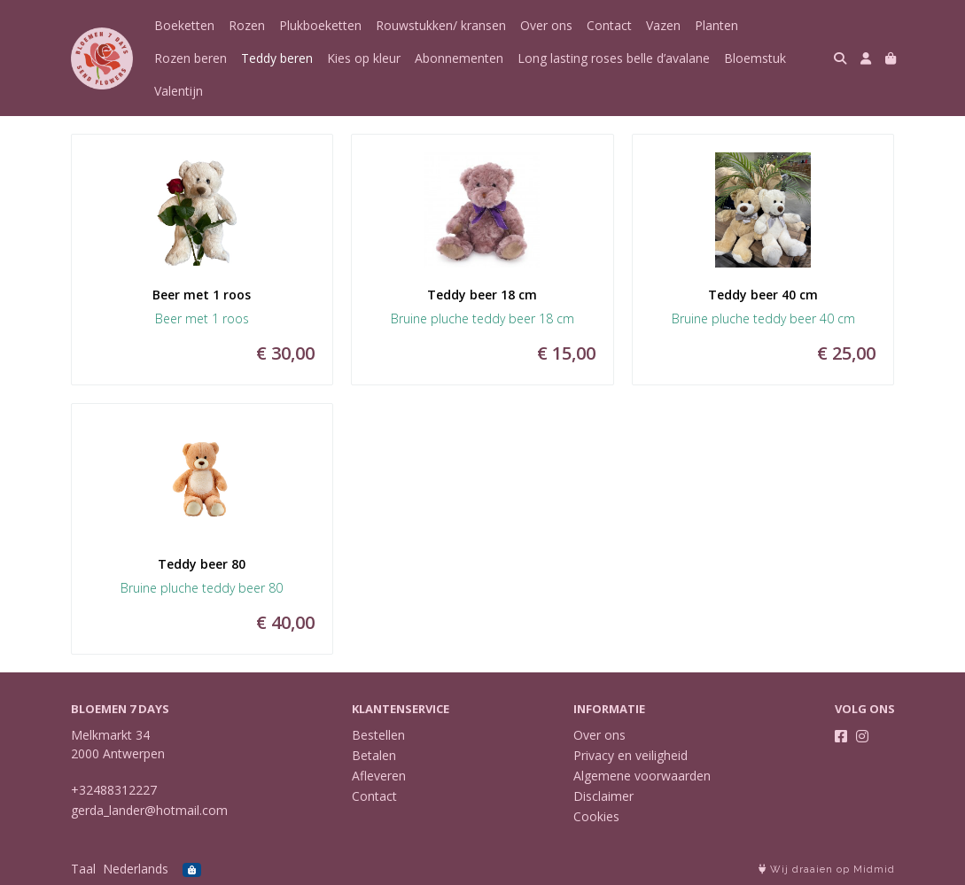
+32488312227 (114, 789)
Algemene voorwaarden (642, 775)
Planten (716, 25)
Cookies (596, 816)
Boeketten (184, 25)
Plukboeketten (320, 25)
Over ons (546, 25)
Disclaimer (603, 796)
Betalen (374, 755)
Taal (83, 868)
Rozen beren (190, 58)
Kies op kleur (364, 58)
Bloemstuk (755, 58)
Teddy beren (277, 58)
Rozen (247, 25)
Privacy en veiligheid (630, 755)
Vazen (663, 25)
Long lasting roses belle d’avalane (614, 58)
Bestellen (378, 734)
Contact (609, 25)
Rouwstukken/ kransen (441, 25)
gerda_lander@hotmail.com (149, 810)
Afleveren (379, 775)
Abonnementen (459, 58)
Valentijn (178, 90)
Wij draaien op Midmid (827, 869)
